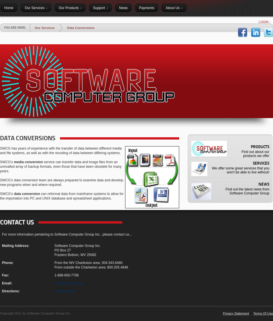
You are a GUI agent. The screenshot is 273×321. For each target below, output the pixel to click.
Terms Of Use (263, 313)
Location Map (64, 291)
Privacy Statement (236, 313)
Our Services (45, 28)
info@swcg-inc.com (69, 283)
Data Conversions (80, 28)
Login (263, 22)
